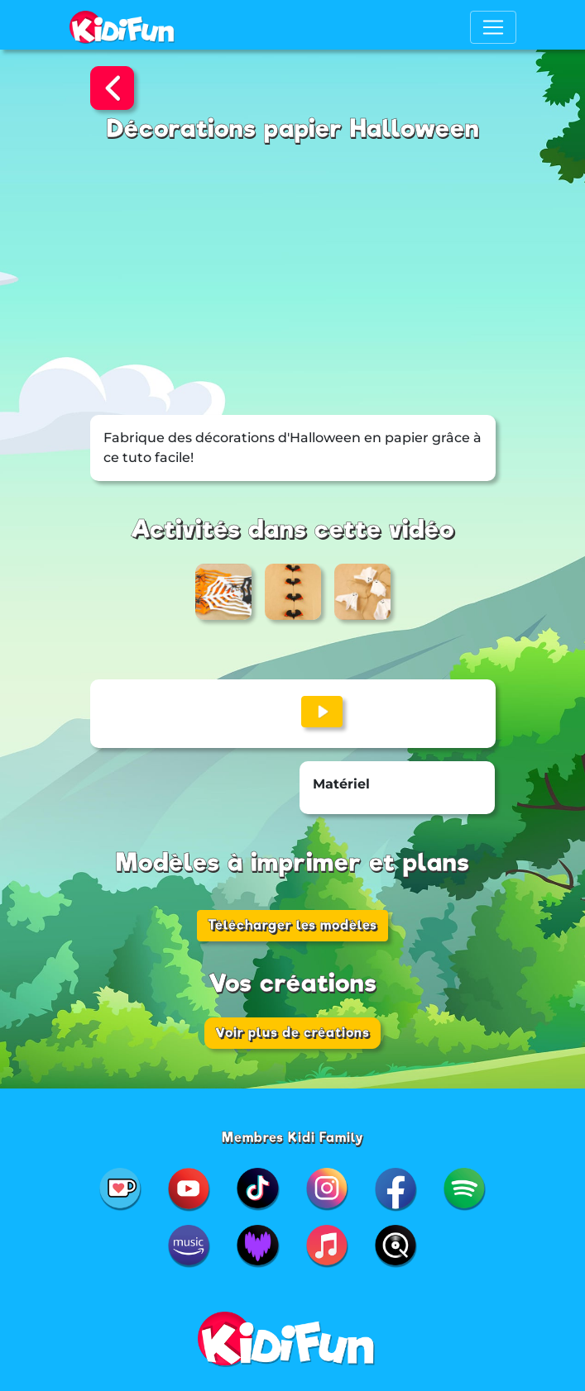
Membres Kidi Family (293, 1137)
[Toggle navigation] (493, 27)
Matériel (341, 784)
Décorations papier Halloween (293, 128)
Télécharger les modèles (292, 925)
